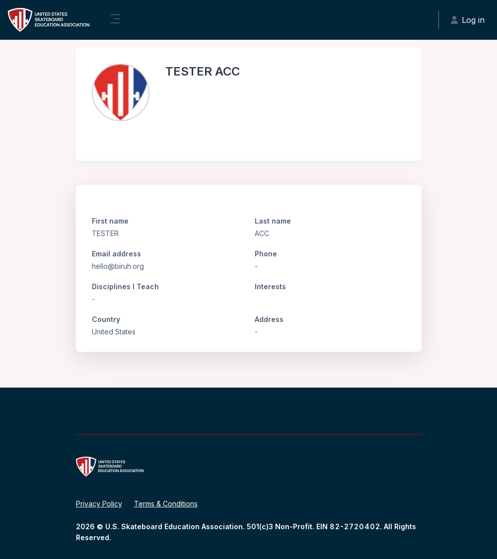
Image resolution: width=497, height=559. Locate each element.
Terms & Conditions (166, 503)
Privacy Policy (99, 503)
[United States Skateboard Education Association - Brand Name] (48, 20)
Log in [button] (468, 20)
